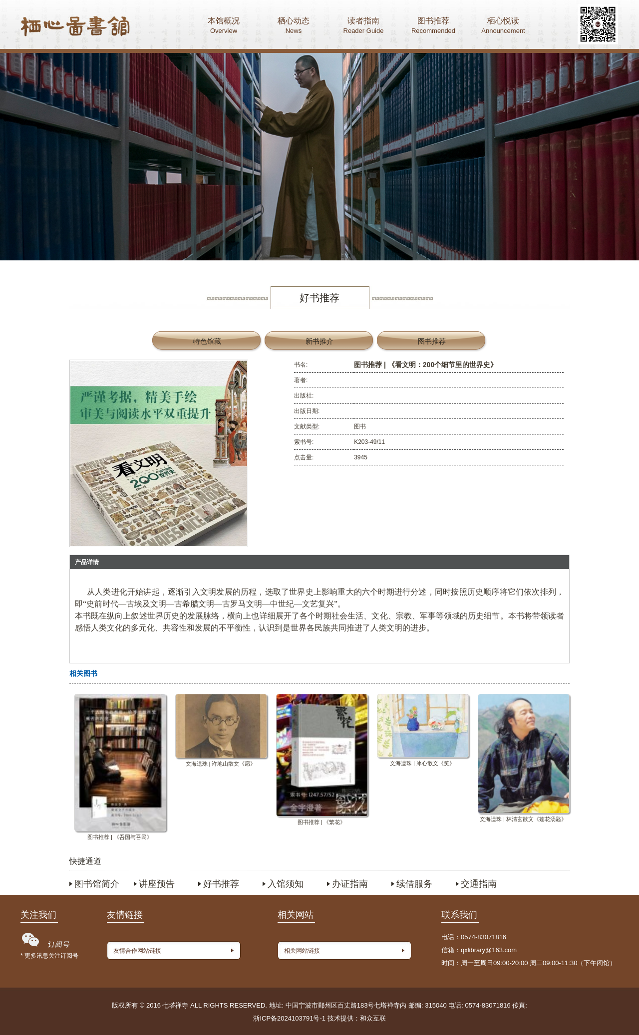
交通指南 (479, 884)
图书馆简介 (96, 884)
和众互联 (373, 1018)
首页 (75, 27)
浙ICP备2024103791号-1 (289, 1018)
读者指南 (363, 26)
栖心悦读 (503, 26)
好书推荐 (221, 884)
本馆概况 (224, 26)
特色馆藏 (207, 341)
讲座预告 (157, 884)
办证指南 (350, 884)
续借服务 (414, 884)
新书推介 (319, 341)
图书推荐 (433, 26)
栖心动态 (293, 26)
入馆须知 (286, 884)
